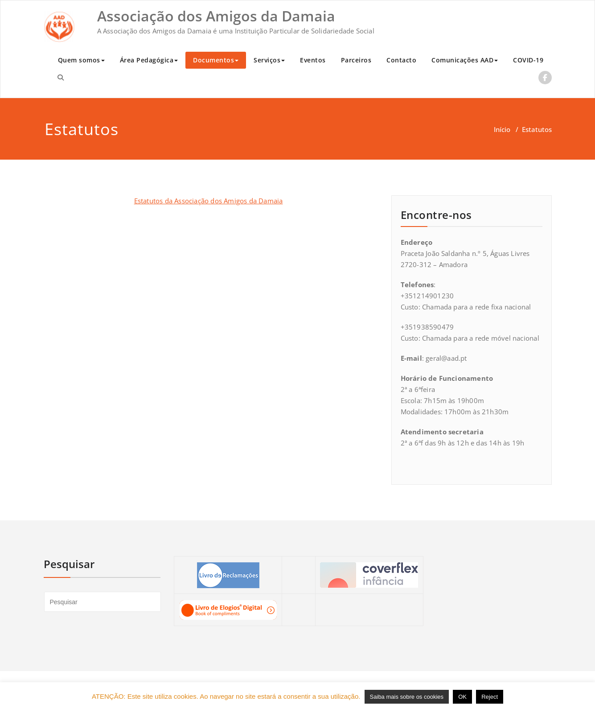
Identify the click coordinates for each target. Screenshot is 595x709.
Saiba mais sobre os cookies (406, 696)
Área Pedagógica (149, 60)
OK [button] (462, 696)
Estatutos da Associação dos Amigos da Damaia (208, 200)
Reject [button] (489, 696)
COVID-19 (528, 60)
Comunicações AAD (464, 60)
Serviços (269, 60)
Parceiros (356, 60)
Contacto (401, 60)
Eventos (313, 60)
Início (502, 129)
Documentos (215, 60)
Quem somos (81, 60)
